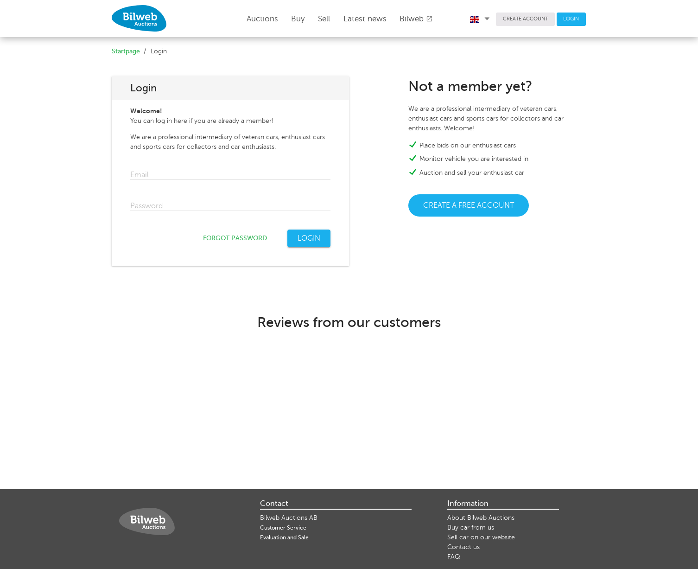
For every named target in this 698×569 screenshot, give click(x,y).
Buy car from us (470, 527)
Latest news (365, 18)
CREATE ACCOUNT (525, 18)
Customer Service (283, 527)
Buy (298, 18)
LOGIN (571, 18)
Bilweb (416, 18)
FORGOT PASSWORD (235, 238)
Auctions (262, 18)
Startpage (126, 51)
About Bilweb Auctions (480, 517)
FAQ (453, 556)
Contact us (463, 546)
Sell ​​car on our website (481, 537)
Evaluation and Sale (284, 537)
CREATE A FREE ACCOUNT (468, 205)
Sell (324, 18)
